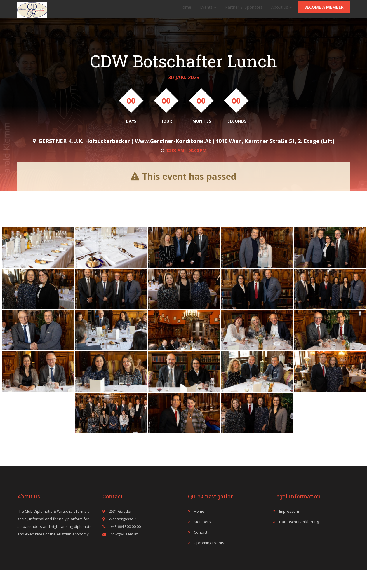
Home (185, 10)
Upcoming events (209, 548)
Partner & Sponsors (243, 10)
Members (202, 527)
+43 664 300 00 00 (125, 532)
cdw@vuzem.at (124, 539)
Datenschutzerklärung (299, 527)
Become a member (324, 10)
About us (281, 10)
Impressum (289, 517)
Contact (200, 538)
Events (208, 10)
